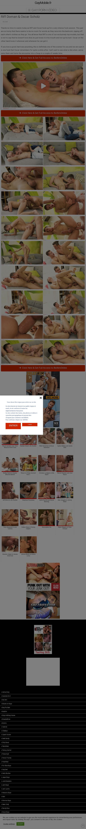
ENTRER (13, 424)
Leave (30, 423)
